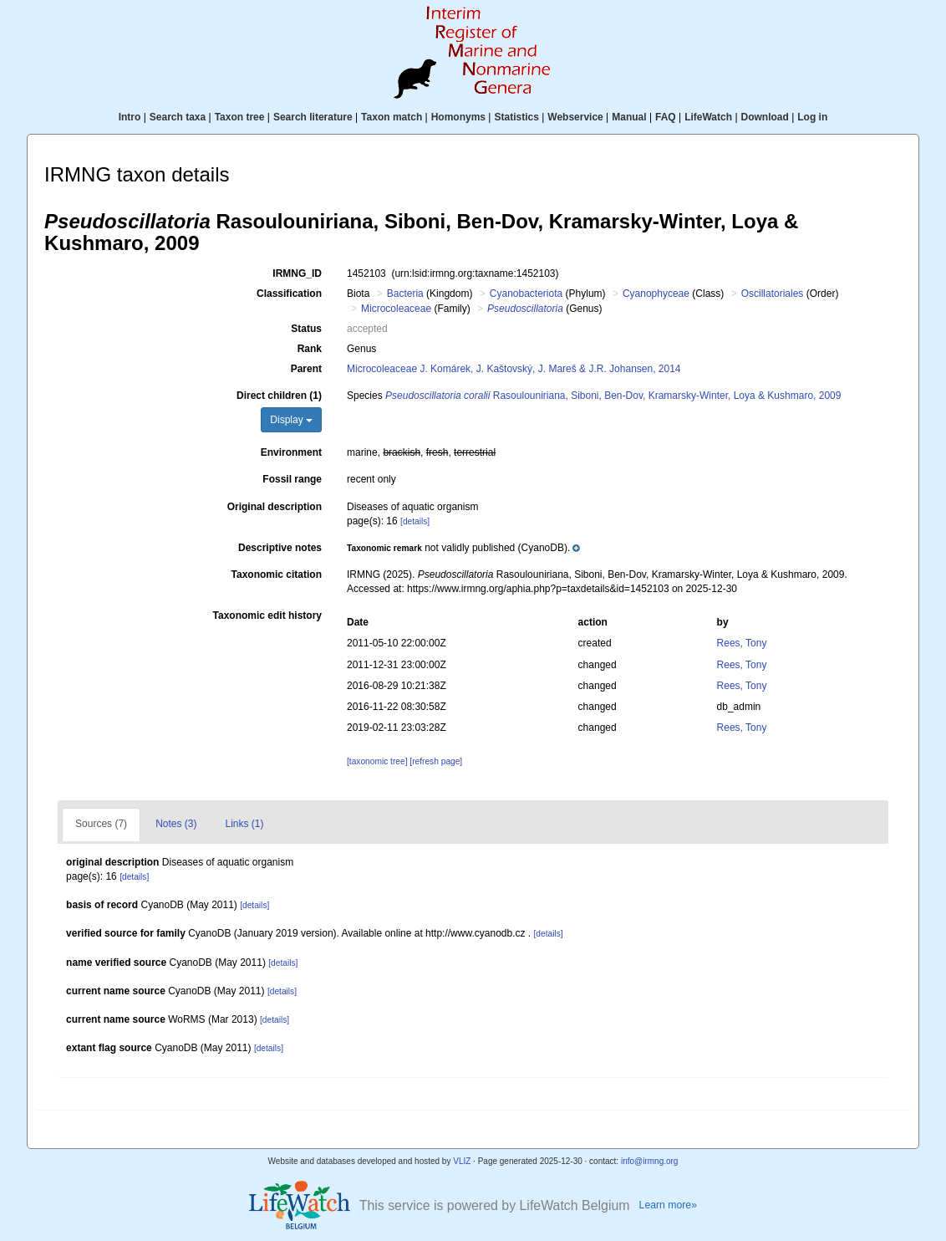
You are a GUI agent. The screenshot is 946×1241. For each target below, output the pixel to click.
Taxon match (391, 117)
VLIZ (461, 1161)
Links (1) (244, 824)
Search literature (313, 117)
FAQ (665, 117)
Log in (812, 117)
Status (306, 329)
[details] (415, 521)
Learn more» (668, 1205)
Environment (291, 452)
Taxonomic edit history (267, 615)
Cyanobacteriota (526, 293)
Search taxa (178, 117)
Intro (130, 117)
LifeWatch (708, 117)
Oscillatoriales (772, 293)
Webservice (575, 117)
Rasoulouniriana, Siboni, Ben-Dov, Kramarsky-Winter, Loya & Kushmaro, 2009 (613, 395)
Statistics (516, 117)
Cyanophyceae (656, 293)
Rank (310, 349)
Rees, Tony (742, 643)
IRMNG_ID (297, 273)
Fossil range (292, 479)
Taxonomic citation (276, 574)
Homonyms (458, 117)
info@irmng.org (650, 1161)
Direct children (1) (279, 395)
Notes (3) (175, 824)
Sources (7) (101, 824)
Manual (629, 117)
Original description (274, 507)
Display (291, 420)
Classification (289, 293)
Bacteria (405, 293)
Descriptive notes (280, 548)
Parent (306, 369)
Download (765, 117)
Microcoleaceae (396, 308)
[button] (463, 548)
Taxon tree (240, 117)
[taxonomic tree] (377, 761)
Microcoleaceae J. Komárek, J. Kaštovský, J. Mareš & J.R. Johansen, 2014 (514, 369)
